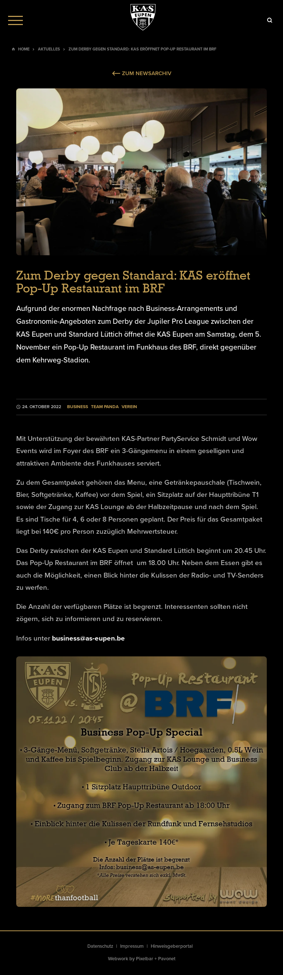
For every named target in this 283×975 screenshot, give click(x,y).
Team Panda (105, 407)
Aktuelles (49, 49)
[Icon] (269, 20)
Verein (129, 407)
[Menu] (15, 20)
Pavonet (166, 959)
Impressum (132, 946)
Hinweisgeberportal (172, 946)
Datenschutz (100, 946)
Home (23, 49)
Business (77, 407)
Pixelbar (144, 959)
